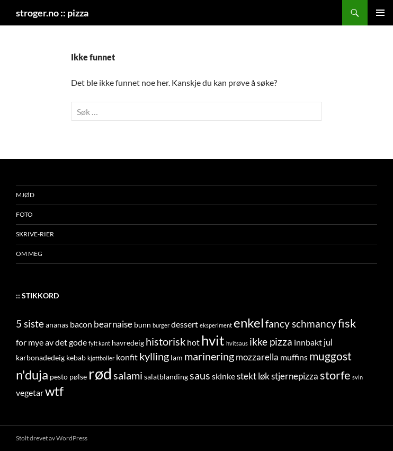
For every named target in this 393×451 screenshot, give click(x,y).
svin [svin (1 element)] (357, 377)
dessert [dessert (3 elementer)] (184, 324)
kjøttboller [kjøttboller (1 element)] (100, 358)
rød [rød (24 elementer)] (100, 373)
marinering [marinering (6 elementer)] (209, 356)
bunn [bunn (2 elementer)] (142, 324)
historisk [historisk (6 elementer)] (165, 341)
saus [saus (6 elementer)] (200, 375)
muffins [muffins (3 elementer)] (294, 357)
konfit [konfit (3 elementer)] (127, 357)
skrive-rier (35, 234)
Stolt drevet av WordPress (51, 438)
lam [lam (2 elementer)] (177, 357)
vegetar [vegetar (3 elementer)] (29, 392)
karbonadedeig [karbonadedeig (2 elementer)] (40, 357)
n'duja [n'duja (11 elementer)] (32, 374)
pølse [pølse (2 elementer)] (78, 376)
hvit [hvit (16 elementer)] (213, 340)
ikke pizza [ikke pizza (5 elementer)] (270, 341)
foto (24, 214)
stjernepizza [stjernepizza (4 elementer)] (294, 376)
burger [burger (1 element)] (161, 325)
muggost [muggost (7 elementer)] (330, 355)
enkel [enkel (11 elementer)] (249, 322)
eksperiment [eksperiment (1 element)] (216, 325)
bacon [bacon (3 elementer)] (81, 324)
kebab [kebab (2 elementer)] (76, 357)
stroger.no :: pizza (52, 13)
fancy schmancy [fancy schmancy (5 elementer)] (300, 323)
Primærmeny (380, 12)
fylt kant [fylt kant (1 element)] (99, 343)
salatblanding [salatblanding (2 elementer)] (166, 376)
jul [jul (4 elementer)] (328, 342)
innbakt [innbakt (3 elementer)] (308, 342)
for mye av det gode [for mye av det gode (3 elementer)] (51, 342)
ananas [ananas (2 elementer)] (57, 324)
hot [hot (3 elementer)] (193, 342)
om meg (29, 254)
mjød (25, 195)
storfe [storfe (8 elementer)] (335, 375)
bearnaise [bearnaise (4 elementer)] (113, 324)
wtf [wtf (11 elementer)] (54, 391)
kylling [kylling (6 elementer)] (154, 356)
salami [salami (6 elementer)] (127, 375)
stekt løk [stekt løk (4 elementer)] (253, 376)
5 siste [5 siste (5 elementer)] (30, 323)
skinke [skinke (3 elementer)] (223, 376)
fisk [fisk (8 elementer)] (347, 323)
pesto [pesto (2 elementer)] (59, 376)
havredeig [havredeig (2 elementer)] (128, 342)
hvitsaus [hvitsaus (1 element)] (237, 343)
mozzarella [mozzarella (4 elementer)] (257, 356)
